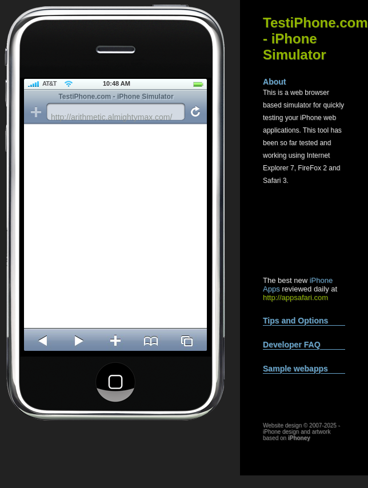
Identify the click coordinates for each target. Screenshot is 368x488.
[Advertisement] (312, 231)
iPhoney (299, 438)
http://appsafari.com (295, 297)
